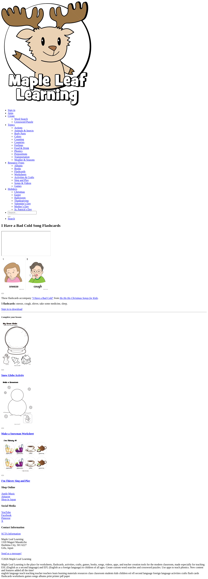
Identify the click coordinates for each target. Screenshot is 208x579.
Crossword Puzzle (23, 121)
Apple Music (8, 493)
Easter (17, 194)
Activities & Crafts (24, 177)
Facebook (6, 515)
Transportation (22, 156)
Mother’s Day (21, 206)
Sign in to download (11, 309)
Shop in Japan (8, 499)
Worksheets (20, 174)
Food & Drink (21, 148)
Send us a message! (11, 553)
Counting (19, 139)
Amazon (5, 496)
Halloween (20, 197)
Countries (19, 142)
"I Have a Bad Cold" (42, 298)
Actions (18, 127)
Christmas (19, 192)
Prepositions (20, 154)
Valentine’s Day (22, 203)
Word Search (21, 119)
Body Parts (20, 133)
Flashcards (19, 171)
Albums (18, 165)
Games (17, 186)
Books (17, 168)
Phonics (18, 151)
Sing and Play (21, 180)
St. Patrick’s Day (23, 209)
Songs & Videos (22, 183)
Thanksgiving (21, 200)
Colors (17, 136)
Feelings (18, 145)
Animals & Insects (24, 130)
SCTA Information (11, 533)
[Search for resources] (22, 212)
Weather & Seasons (24, 159)
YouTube (6, 512)
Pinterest (5, 518)
